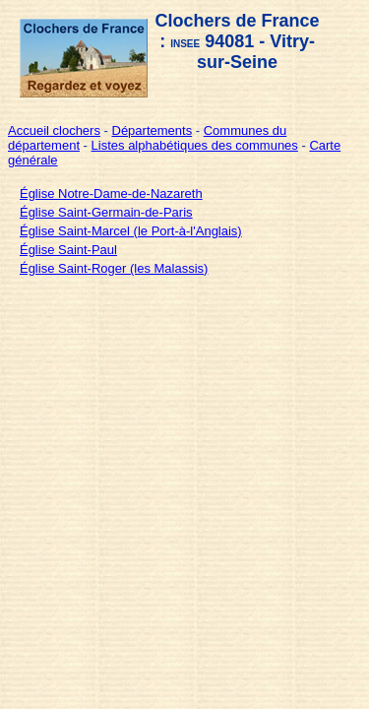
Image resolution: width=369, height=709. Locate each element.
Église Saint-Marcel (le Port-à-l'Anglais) (131, 231)
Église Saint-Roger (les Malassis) (114, 268)
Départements (152, 130)
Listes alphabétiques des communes (195, 145)
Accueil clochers (54, 130)
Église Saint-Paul (68, 249)
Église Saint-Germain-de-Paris (106, 212)
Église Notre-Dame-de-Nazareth (111, 193)
